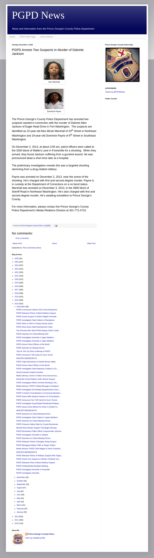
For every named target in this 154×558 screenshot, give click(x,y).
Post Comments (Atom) (32, 248)
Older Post (91, 243)
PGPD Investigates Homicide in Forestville (33, 470)
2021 (17, 276)
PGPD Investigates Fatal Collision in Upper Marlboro (37, 417)
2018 (17, 286)
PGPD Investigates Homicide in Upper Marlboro (35, 337)
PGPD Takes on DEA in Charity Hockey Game (34, 324)
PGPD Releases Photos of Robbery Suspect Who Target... (39, 456)
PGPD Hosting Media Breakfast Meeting (32, 466)
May (19, 498)
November (21, 477)
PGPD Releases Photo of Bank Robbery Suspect (35, 463)
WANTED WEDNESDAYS (26, 358)
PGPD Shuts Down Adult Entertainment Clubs (34, 327)
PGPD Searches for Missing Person (30, 348)
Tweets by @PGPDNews (115, 92)
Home (12, 37)
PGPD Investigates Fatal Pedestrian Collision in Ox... (37, 369)
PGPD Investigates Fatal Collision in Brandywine (35, 320)
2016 (17, 293)
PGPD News (38, 15)
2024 (17, 265)
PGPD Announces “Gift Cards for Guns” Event (34, 355)
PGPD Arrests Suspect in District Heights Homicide (36, 317)
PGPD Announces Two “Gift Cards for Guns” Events (36, 400)
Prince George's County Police (41, 534)
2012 (17, 517)
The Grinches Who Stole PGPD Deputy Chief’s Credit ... (38, 331)
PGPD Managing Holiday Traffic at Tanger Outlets (35, 445)
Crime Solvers (46, 37)
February (20, 509)
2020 (17, 279)
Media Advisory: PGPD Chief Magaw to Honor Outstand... (39, 449)
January (20, 512)
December (21, 307)
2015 (17, 297)
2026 (17, 258)
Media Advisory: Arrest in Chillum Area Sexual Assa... (37, 376)
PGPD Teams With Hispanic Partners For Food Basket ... (38, 396)
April (19, 502)
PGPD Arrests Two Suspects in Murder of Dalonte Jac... (38, 459)
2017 (17, 290)
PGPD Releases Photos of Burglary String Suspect (36, 442)
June (19, 495)
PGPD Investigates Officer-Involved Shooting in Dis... (37, 383)
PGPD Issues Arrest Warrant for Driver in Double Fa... (37, 407)
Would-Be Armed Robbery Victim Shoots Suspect (35, 379)
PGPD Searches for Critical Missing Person (33, 414)
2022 (17, 272)
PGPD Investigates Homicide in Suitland (32, 435)
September (21, 484)
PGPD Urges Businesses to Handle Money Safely (36, 362)
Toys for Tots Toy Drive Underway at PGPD (33, 351)
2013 (17, 304)
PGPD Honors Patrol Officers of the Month (33, 344)
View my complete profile (35, 538)
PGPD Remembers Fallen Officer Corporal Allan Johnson (38, 431)
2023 (17, 269)
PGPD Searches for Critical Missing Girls (32, 334)
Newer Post (17, 243)
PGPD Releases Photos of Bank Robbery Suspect (36, 313)
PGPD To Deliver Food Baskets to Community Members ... (39, 393)
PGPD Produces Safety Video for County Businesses (37, 424)
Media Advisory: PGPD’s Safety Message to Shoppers (37, 386)
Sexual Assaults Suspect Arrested (29, 372)
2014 (17, 300)
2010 (17, 523)
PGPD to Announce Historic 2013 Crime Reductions (36, 310)
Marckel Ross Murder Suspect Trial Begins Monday (36, 428)
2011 (17, 520)
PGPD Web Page (27, 37)
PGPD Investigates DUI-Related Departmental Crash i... (38, 390)
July (18, 491)
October (20, 481)
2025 (17, 262)
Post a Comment (22, 238)
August (20, 488)
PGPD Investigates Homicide (27, 473)
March (19, 505)
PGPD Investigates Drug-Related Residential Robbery (37, 403)
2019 (17, 283)
